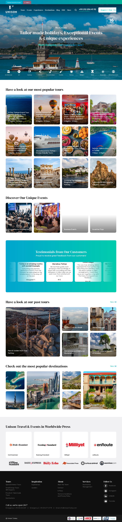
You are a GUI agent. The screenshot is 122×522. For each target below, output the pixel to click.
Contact (60, 488)
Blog (58, 10)
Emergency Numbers (84, 11)
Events (29, 10)
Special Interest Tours (13, 484)
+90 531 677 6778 (46, 508)
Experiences (38, 10)
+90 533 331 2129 (20, 508)
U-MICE (27, 3)
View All (113, 302)
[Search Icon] (76, 10)
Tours (23, 10)
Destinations (50, 10)
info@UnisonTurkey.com (68, 508)
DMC (63, 10)
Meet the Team (63, 484)
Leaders (34, 488)
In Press (60, 491)
